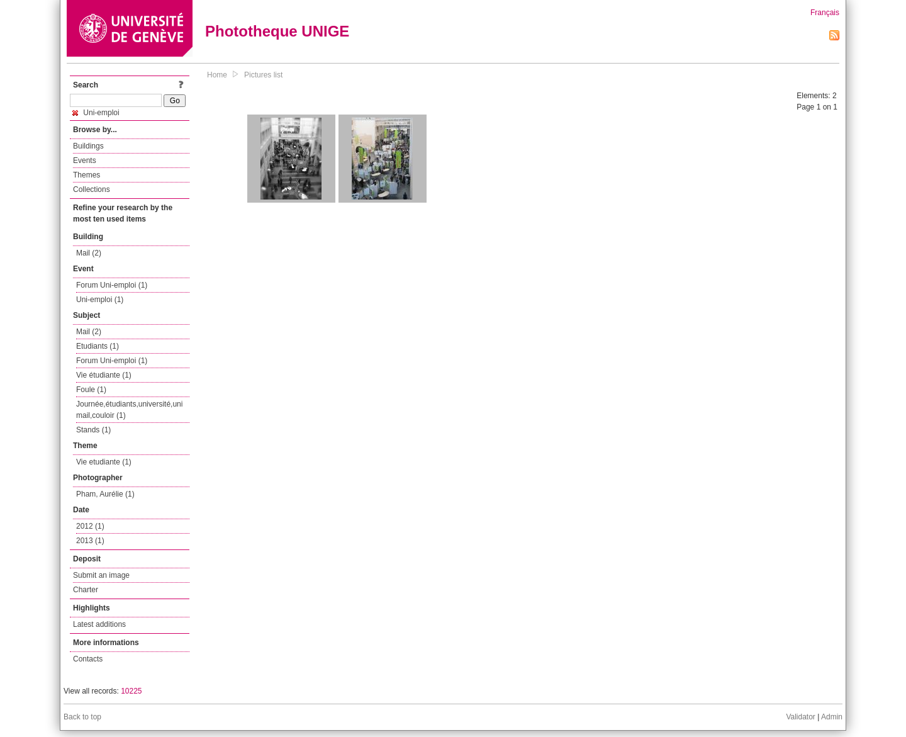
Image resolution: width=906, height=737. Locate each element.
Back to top (82, 716)
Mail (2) (88, 253)
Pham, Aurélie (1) (105, 494)
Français (824, 12)
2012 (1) (90, 526)
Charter (85, 589)
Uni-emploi (96, 112)
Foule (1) (91, 389)
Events (84, 160)
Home (217, 74)
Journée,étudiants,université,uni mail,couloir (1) (129, 410)
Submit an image (101, 575)
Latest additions (99, 624)
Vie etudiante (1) (103, 462)
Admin (831, 716)
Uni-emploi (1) (99, 299)
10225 (131, 691)
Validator (800, 716)
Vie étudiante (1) (103, 375)
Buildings (88, 146)
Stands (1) (93, 429)
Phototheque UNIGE (277, 31)
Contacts (88, 659)
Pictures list (263, 74)
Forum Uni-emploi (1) (111, 285)
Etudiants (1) (97, 346)
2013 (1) (90, 540)
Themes (86, 175)
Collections (91, 189)
